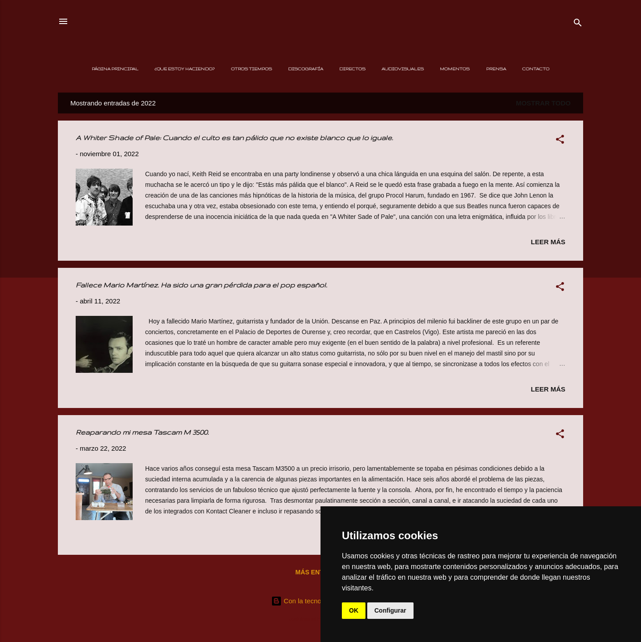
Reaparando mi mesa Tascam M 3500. (142, 432)
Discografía (305, 68)
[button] (560, 141)
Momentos (455, 68)
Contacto (535, 68)
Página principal (115, 68)
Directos (352, 68)
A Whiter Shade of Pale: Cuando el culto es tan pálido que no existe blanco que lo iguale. (234, 137)
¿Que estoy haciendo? (184, 68)
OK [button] (353, 610)
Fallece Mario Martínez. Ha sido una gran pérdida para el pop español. (201, 285)
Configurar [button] (390, 610)
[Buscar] (577, 24)
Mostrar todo (543, 103)
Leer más (548, 242)
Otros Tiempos (251, 68)
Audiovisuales (402, 68)
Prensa (496, 68)
